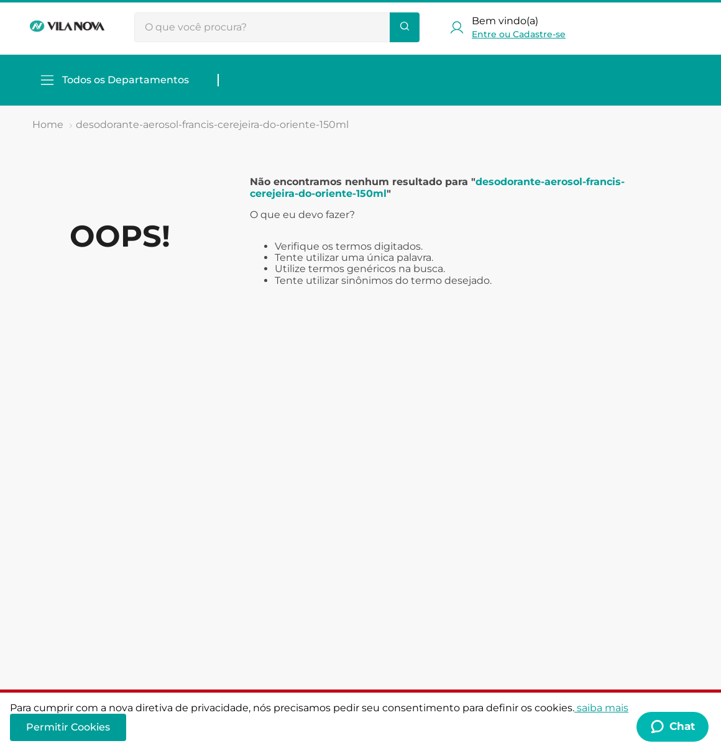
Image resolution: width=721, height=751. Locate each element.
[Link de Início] (48, 125)
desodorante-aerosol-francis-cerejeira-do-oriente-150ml (212, 124)
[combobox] (277, 27)
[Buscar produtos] (405, 27)
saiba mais (601, 708)
